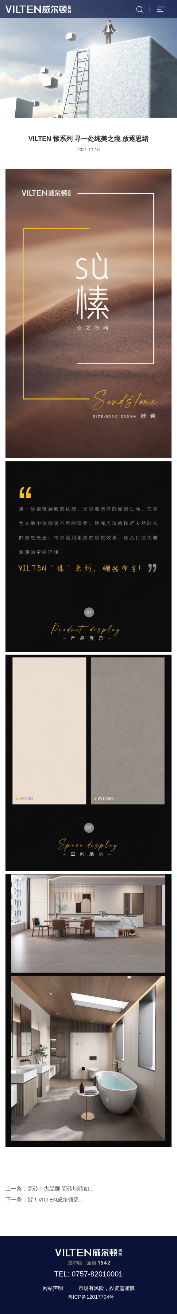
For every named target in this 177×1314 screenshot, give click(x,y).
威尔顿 (38, 9)
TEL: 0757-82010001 (88, 1274)
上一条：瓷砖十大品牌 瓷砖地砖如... (49, 1188)
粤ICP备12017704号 (91, 1297)
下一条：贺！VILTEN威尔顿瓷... (44, 1199)
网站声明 (53, 1288)
